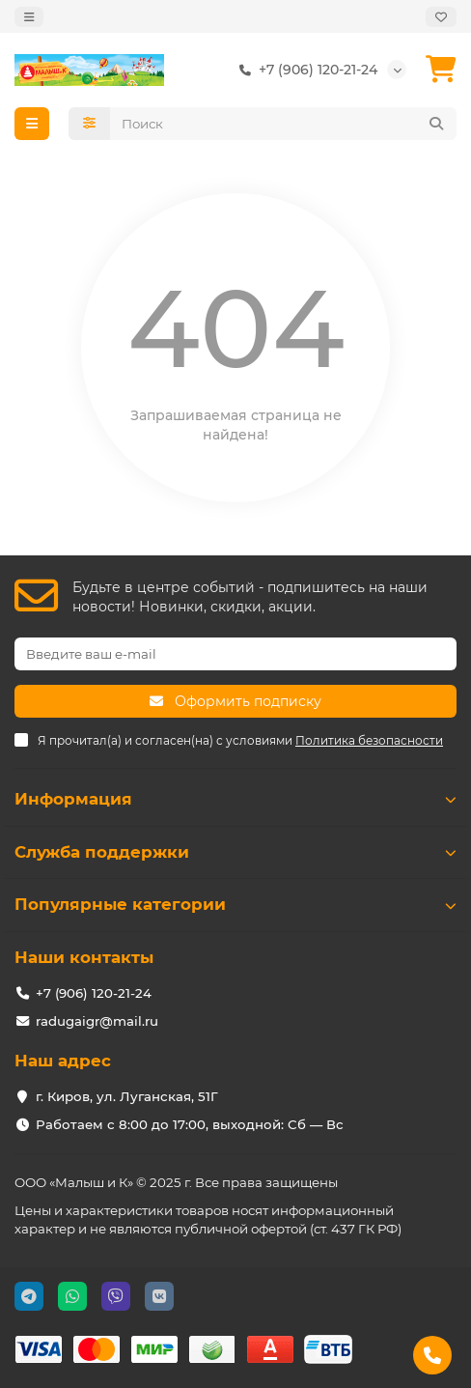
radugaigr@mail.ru (97, 1021)
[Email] (235, 653)
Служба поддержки (235, 852)
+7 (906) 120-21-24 (304, 69)
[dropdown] (28, 17)
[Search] (283, 123)
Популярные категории (235, 904)
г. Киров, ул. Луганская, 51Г (127, 1096)
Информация (235, 798)
